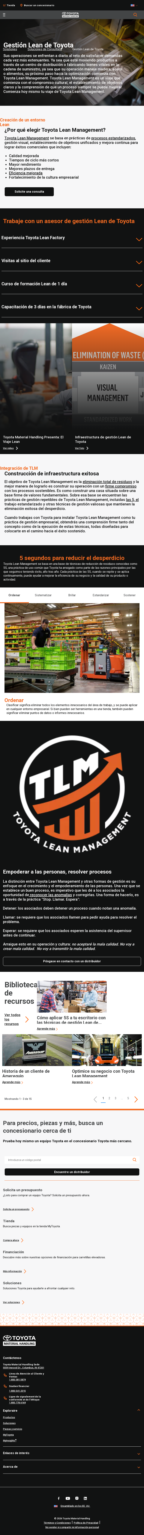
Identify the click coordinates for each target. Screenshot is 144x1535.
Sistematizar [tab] (43, 595)
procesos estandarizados (113, 138)
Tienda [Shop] (11, 5)
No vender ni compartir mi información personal (72, 1527)
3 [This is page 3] (115, 1098)
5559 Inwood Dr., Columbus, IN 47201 (23, 1367)
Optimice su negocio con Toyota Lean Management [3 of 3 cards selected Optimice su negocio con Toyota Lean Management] (103, 1074)
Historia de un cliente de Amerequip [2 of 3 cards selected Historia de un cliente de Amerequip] (26, 1074)
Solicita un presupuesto (22, 1190)
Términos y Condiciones (57, 1522)
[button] (95, 1099)
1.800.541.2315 (17, 1390)
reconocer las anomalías (50, 895)
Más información (12, 1271)
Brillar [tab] (72, 595)
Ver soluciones (11, 1302)
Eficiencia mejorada (26, 173)
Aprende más (46, 1028)
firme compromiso (120, 486)
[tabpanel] (72, 662)
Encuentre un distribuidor (72, 1172)
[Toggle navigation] (4, 15)
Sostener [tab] (130, 595)
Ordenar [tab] (14, 595)
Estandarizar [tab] (101, 595)
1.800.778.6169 (17, 1402)
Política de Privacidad (86, 1522)
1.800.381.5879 (17, 1379)
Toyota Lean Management (26, 138)
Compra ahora (11, 1240)
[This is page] (136, 1099)
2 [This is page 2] (109, 1098)
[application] (72, 1006)
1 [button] (103, 1098)
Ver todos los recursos (12, 1019)
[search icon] (134, 1160)
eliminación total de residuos (107, 481)
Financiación (13, 1252)
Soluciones (12, 1283)
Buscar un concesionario (39, 5)
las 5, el (132, 499)
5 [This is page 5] (128, 1098)
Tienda (8, 1221)
